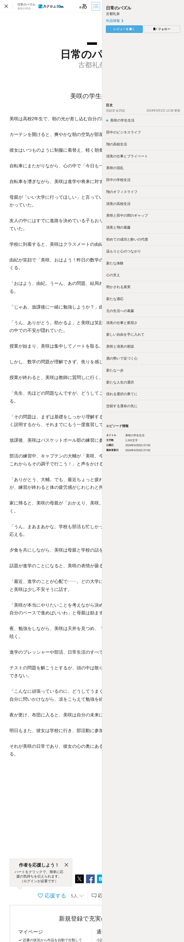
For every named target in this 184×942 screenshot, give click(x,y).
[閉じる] (66, 865)
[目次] (96, 6)
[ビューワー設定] (83, 6)
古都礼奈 (113, 14)
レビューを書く (124, 29)
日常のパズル (118, 8)
